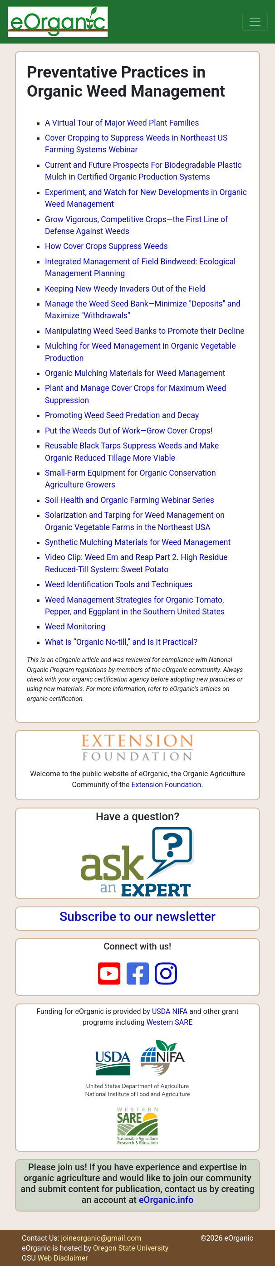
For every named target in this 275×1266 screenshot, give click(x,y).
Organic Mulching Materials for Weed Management (135, 373)
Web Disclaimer (63, 1258)
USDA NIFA (169, 1011)
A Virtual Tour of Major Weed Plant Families (122, 122)
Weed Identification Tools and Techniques (118, 584)
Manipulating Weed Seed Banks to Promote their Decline (145, 331)
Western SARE (170, 1022)
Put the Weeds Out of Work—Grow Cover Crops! (128, 430)
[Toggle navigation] (255, 22)
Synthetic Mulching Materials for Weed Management (138, 542)
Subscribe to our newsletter (137, 916)
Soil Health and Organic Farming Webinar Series (129, 500)
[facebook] (141, 974)
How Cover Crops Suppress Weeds (106, 246)
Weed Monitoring (75, 626)
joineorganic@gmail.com (101, 1238)
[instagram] (166, 974)
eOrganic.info (166, 1199)
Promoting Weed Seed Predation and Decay (122, 415)
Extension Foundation (166, 784)
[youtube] (112, 974)
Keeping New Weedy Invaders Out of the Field (125, 288)
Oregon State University (130, 1248)
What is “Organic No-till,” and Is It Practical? (121, 642)
